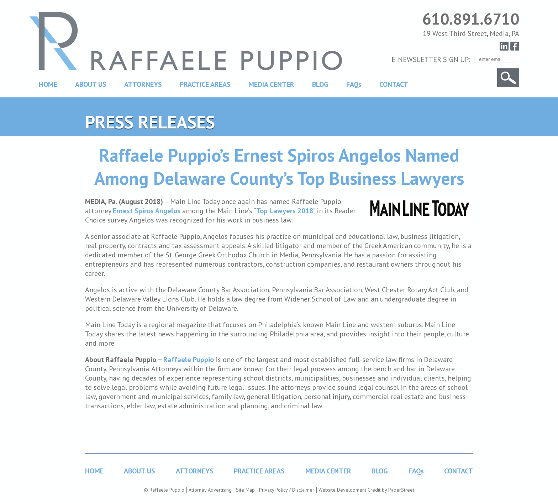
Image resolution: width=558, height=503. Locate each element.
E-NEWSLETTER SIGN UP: (430, 59)
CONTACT (393, 84)
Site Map (245, 490)
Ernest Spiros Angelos (146, 210)
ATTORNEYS (143, 84)
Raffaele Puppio (188, 359)
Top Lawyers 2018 (284, 210)
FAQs (354, 84)
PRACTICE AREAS (205, 84)
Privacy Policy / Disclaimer (286, 490)
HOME (48, 84)
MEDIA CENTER (271, 84)
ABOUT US (90, 84)
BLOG (320, 84)
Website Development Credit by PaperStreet (366, 490)
